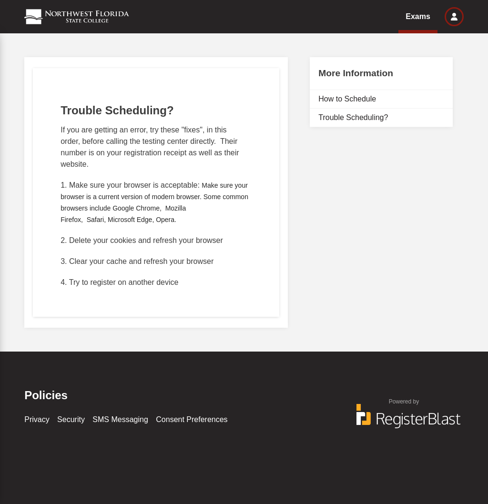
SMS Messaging (120, 419)
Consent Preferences (191, 419)
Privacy (36, 419)
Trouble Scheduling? (353, 117)
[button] (454, 16)
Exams (418, 16)
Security (71, 419)
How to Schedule (347, 99)
